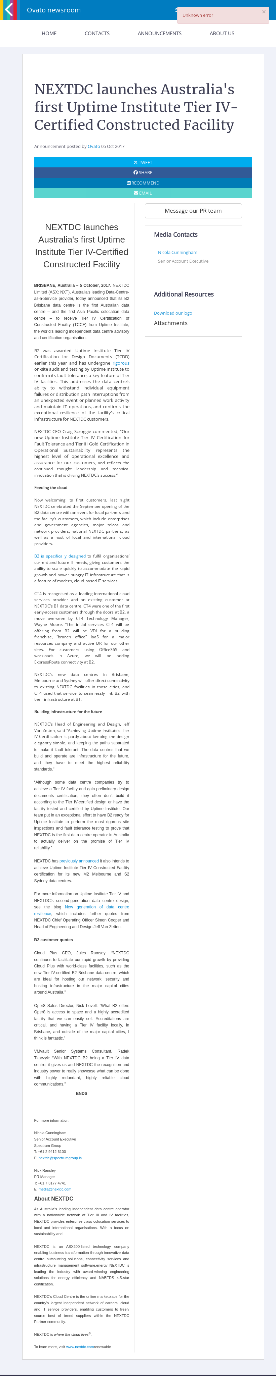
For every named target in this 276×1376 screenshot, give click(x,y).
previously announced (79, 861)
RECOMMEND (143, 183)
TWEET (142, 162)
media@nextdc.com (55, 1189)
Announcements (160, 33)
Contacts (97, 33)
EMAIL (143, 193)
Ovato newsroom (54, 9)
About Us (222, 33)
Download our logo (173, 313)
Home (49, 33)
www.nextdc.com (80, 1347)
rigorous (121, 363)
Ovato (94, 146)
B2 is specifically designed (60, 556)
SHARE (142, 172)
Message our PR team (193, 210)
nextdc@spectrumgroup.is (60, 1158)
